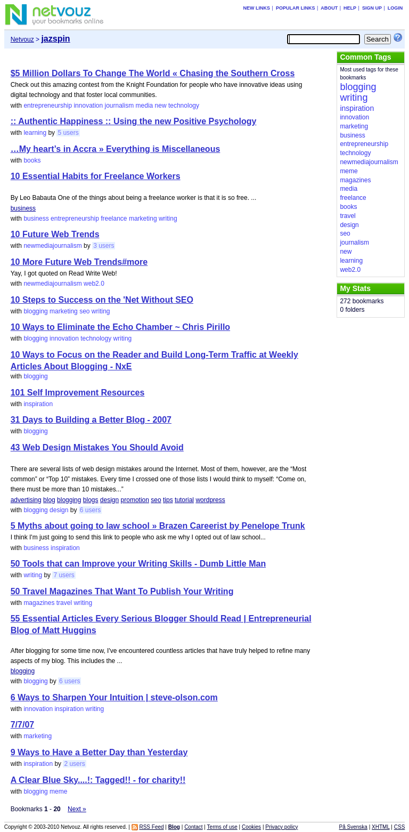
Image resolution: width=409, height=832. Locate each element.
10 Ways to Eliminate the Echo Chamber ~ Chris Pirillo (120, 327)
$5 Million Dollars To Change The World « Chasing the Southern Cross (153, 73)
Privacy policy (281, 827)
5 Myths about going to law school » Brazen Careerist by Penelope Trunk (158, 525)
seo (84, 311)
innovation (88, 105)
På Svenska (353, 827)
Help (349, 8)
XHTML (381, 827)
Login (395, 8)
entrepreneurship (47, 105)
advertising (26, 500)
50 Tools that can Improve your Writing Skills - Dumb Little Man (138, 563)
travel (64, 603)
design (109, 500)
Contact (193, 827)
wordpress (210, 500)
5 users (68, 132)
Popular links (295, 8)
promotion (135, 500)
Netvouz (22, 39)
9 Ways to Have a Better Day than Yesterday (99, 752)
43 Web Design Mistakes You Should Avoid (97, 447)
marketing (143, 218)
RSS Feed (151, 827)
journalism (119, 105)
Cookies (251, 827)
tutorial (184, 500)
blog (49, 500)
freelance (114, 218)
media (144, 105)
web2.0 (94, 283)
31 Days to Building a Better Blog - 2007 (91, 419)
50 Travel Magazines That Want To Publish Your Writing (122, 591)
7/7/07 (22, 724)
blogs (91, 500)
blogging (35, 311)
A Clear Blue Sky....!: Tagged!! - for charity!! (98, 780)
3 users (103, 245)
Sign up (372, 8)
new (161, 105)
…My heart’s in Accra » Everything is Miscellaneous (115, 149)
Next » (77, 809)
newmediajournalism (52, 245)
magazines (38, 603)
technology (183, 105)
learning (34, 132)
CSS (399, 827)
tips (168, 500)
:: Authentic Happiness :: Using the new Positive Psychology (134, 121)
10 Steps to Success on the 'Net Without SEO (102, 299)
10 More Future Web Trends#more (79, 261)
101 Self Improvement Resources (78, 392)
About (329, 8)
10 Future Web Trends (55, 234)
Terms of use (222, 827)
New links (257, 8)
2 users (74, 764)
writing (168, 218)
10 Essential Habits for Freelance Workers (96, 176)
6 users (90, 510)
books (31, 160)
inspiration (38, 404)
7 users (63, 575)
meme (58, 791)
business (23, 208)
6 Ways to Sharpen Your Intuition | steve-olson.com (114, 697)
